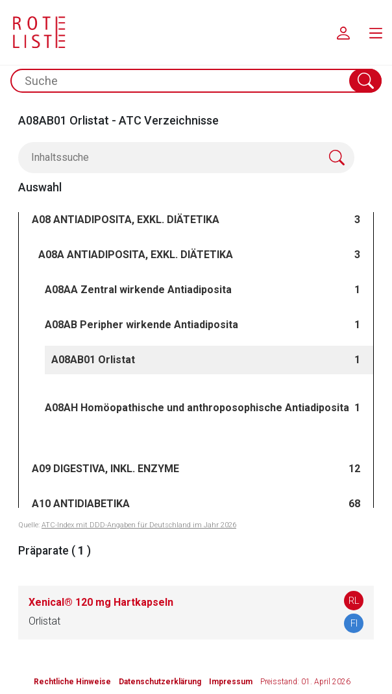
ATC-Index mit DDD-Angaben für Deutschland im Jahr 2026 (139, 525)
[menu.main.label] (376, 32)
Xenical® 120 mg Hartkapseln (101, 602)
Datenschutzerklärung (160, 681)
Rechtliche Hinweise (72, 681)
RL (354, 600)
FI (354, 623)
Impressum (230, 681)
